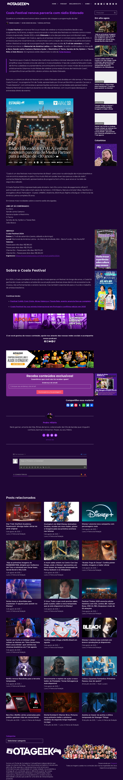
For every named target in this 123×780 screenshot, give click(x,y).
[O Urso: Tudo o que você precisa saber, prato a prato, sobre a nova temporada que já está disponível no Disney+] (61, 589)
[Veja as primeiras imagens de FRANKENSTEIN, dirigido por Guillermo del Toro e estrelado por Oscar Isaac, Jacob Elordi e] (23, 550)
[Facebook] (95, 4)
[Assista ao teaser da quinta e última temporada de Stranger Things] (99, 702)
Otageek (114, 763)
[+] (49, 467)
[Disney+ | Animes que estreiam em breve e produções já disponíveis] (99, 627)
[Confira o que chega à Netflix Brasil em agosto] (61, 627)
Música (40, 23)
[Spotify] (113, 4)
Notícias (47, 23)
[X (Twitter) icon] (51, 435)
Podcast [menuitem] (63, 4)
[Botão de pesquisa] (115, 13)
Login (84, 454)
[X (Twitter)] (98, 4)
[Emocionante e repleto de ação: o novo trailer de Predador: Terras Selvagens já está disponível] (61, 666)
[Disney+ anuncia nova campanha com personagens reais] (99, 511)
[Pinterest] (116, 4)
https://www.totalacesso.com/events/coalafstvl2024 (38, 256)
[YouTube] (101, 4)
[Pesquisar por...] (104, 13)
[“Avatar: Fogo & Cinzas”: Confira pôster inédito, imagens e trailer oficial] (99, 550)
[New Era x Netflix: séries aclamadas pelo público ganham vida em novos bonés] (23, 702)
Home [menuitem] (55, 4)
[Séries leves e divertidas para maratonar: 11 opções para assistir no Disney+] (23, 589)
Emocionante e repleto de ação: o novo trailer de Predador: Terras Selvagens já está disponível (61, 681)
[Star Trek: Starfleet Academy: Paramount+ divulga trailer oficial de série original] (23, 511)
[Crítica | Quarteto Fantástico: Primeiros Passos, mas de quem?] (99, 666)
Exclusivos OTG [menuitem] (76, 4)
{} (46, 467)
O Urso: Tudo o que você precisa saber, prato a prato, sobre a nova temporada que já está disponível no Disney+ (61, 603)
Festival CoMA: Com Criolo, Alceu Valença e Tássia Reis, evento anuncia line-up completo (50, 301)
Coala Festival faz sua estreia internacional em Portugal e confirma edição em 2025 (48, 307)
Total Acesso (65, 52)
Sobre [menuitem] (88, 4)
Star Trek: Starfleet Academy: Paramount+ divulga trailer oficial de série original (21, 526)
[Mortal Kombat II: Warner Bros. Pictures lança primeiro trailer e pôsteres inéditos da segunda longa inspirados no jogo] (61, 702)
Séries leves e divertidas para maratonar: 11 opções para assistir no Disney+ (21, 603)
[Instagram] (107, 4)
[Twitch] (104, 4)
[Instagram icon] (55, 435)
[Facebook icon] (43, 435)
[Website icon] (47, 435)
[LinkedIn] (110, 4)
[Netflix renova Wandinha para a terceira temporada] (23, 666)
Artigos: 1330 (50, 439)
